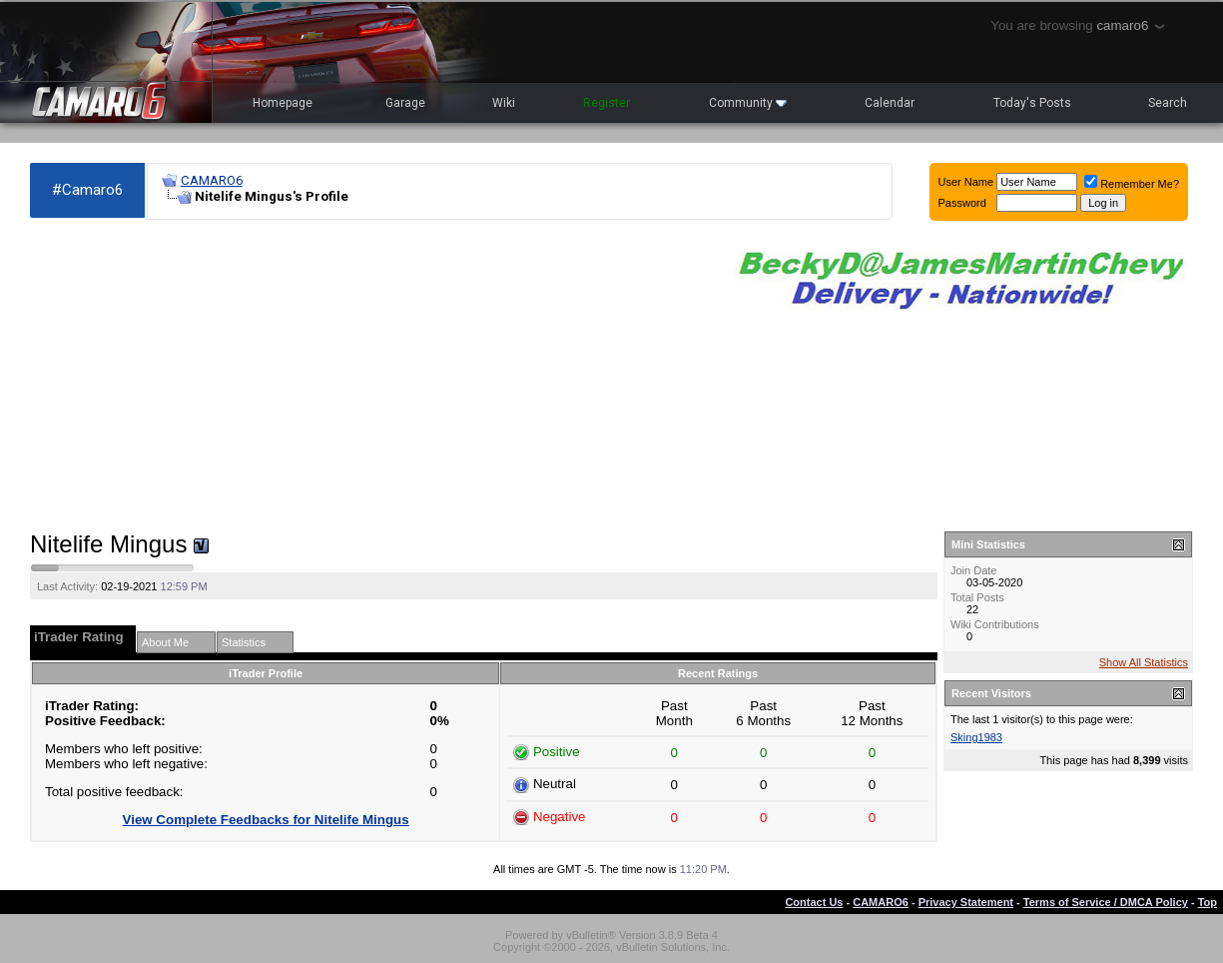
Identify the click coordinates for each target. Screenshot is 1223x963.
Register (606, 103)
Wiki (503, 103)
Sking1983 (976, 737)
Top (1207, 902)
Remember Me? (1131, 184)
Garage (405, 103)
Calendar (890, 103)
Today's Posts (1032, 103)
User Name (966, 182)
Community (748, 103)
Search (1167, 103)
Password (962, 203)
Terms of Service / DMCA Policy (1105, 902)
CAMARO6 (212, 180)
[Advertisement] (368, 375)
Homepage (282, 103)
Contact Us (814, 902)
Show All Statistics (1143, 662)
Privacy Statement (965, 902)
